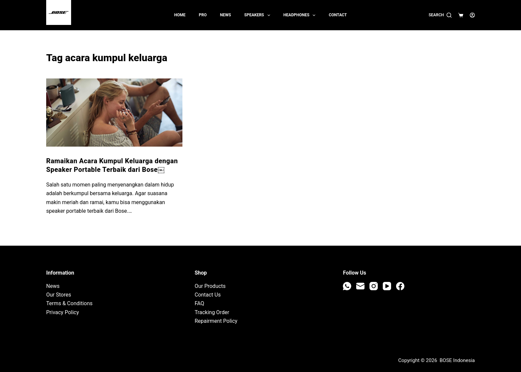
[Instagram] (373, 286)
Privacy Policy (62, 312)
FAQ (199, 303)
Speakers (258, 15)
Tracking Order (212, 312)
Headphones (300, 15)
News (225, 15)
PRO (203, 15)
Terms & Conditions (69, 303)
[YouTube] (387, 286)
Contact (338, 15)
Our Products (210, 286)
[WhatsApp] (347, 286)
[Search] (440, 15)
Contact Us (208, 295)
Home (179, 15)
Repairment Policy (216, 321)
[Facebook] (400, 286)
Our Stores (58, 295)
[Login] (472, 15)
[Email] (360, 286)
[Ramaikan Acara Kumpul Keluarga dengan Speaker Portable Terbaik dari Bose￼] (114, 112)
